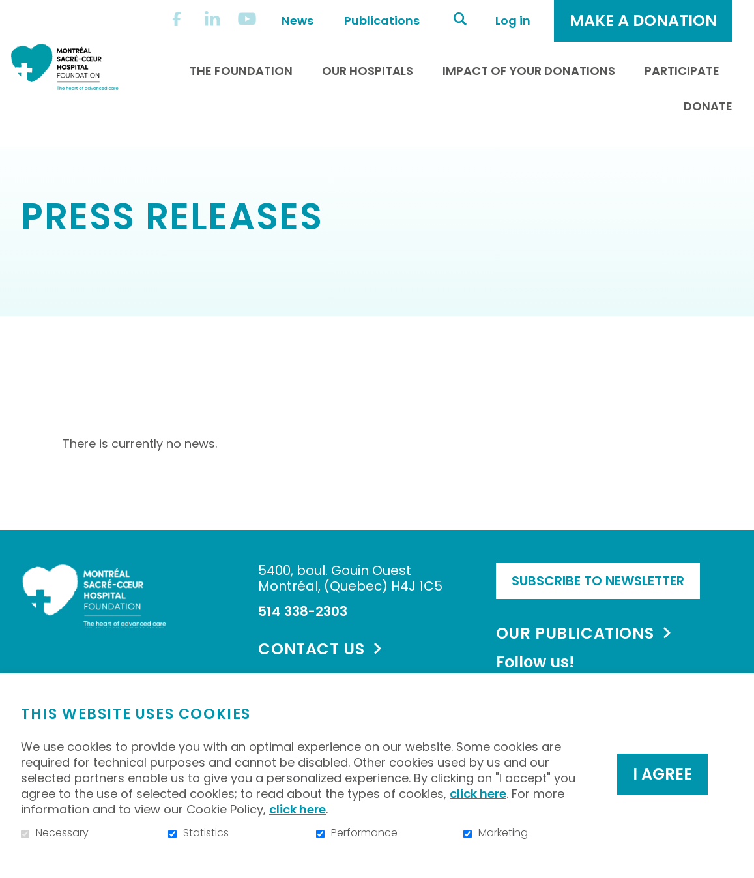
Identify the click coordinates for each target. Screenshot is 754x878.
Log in (512, 20)
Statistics (206, 833)
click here (478, 793)
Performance (364, 833)
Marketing (503, 833)
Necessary (62, 833)
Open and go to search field (460, 18)
